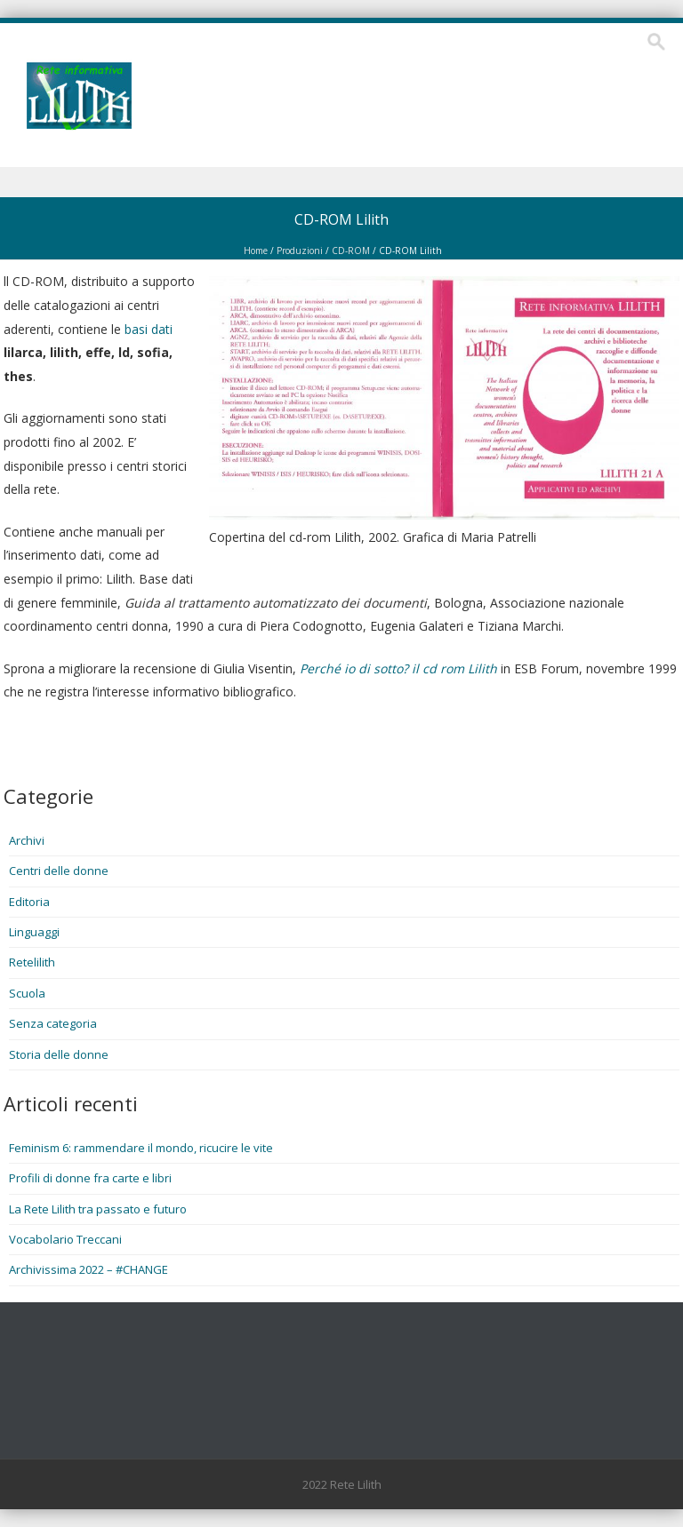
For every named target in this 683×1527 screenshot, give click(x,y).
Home (256, 250)
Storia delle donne (58, 1054)
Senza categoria (53, 1023)
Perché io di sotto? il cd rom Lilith (398, 668)
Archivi (26, 840)
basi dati (149, 329)
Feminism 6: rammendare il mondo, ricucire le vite (141, 1148)
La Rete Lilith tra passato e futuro (98, 1209)
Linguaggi (34, 932)
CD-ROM (351, 250)
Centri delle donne (58, 871)
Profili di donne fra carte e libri (90, 1178)
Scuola (27, 993)
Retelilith (32, 962)
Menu (341, 182)
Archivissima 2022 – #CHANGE (88, 1269)
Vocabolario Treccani (65, 1239)
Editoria (29, 902)
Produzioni (300, 250)
